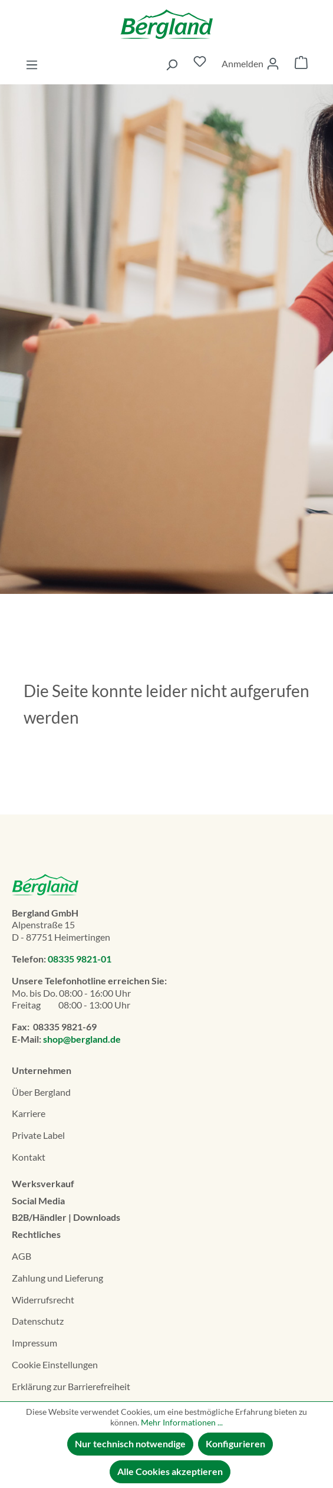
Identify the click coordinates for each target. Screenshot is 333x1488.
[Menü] (32, 64)
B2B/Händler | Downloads (66, 1217)
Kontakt (28, 1156)
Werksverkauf (43, 1183)
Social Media (38, 1200)
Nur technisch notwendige (130, 1443)
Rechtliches (36, 1234)
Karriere (28, 1113)
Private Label (38, 1135)
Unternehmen (41, 1070)
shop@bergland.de (82, 1038)
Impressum (34, 1342)
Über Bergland (41, 1092)
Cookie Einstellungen (55, 1364)
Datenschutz (38, 1320)
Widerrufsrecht (43, 1299)
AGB (21, 1256)
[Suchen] (171, 64)
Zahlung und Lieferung (57, 1277)
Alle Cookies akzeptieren (170, 1471)
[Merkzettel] (200, 64)
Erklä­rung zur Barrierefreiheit (71, 1386)
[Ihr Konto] (250, 63)
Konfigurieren (235, 1443)
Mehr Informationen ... (182, 1422)
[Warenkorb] (301, 64)
